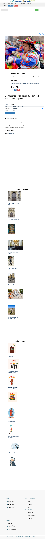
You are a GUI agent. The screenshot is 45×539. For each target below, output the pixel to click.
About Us (10, 523)
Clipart (8, 3)
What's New (10, 508)
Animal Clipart (11, 503)
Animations (30, 504)
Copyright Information (12, 529)
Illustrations (30, 505)
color (12, 83)
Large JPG (6, 110)
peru (25, 83)
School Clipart (11, 501)
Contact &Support (11, 526)
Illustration (29, 3)
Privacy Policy (11, 527)
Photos (11, 13)
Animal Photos (30, 518)
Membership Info (39, 125)
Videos (29, 507)
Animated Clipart (22, 3)
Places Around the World (32, 514)
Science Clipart (11, 507)
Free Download (7, 108)
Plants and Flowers (31, 515)
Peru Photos (29, 13)
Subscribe (11, 5)
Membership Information (12, 525)
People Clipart (11, 504)
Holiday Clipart (11, 505)
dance (21, 83)
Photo (16, 3)
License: (6, 104)
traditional (37, 83)
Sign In (15, 5)
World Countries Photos (19, 13)
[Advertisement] (22, 23)
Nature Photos (30, 512)
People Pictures (31, 516)
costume (16, 83)
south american (30, 83)
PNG (12, 3)
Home (4, 3)
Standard (12, 104)
